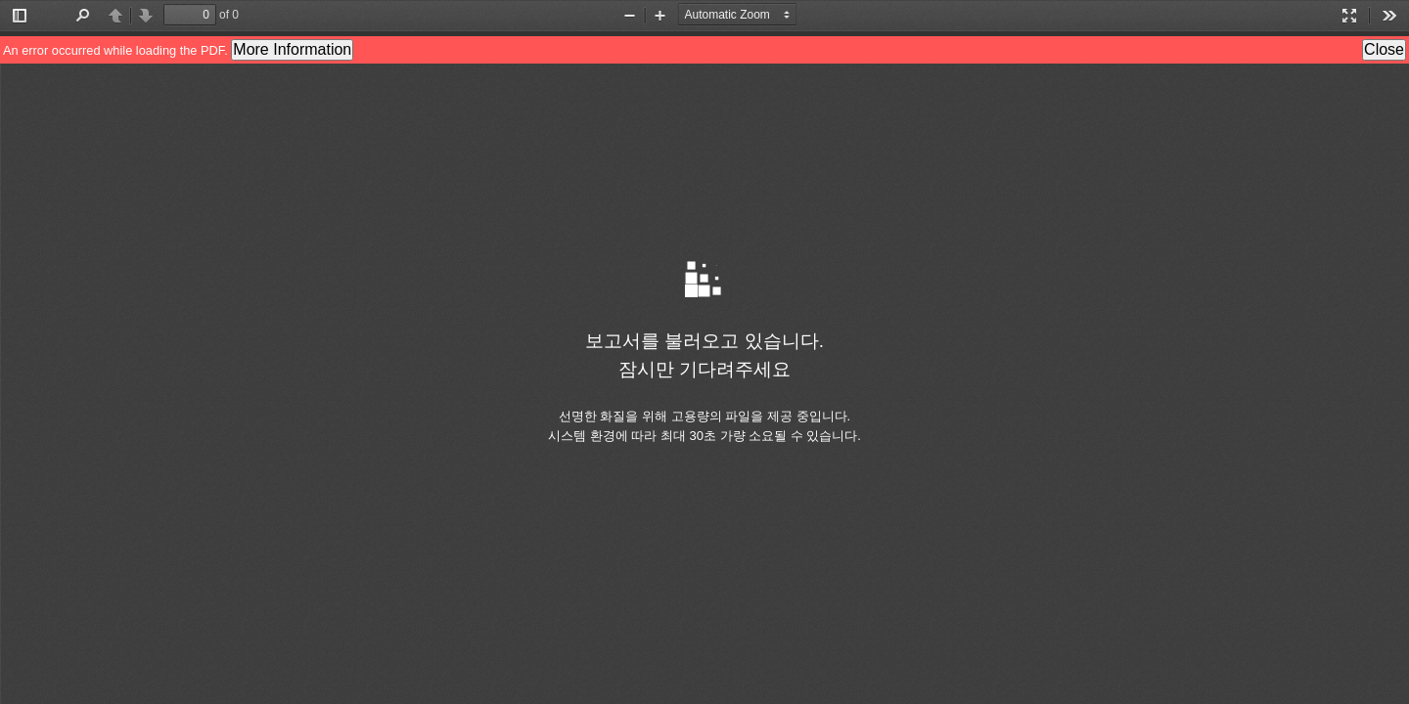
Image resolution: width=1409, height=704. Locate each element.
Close (1384, 49)
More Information (292, 49)
